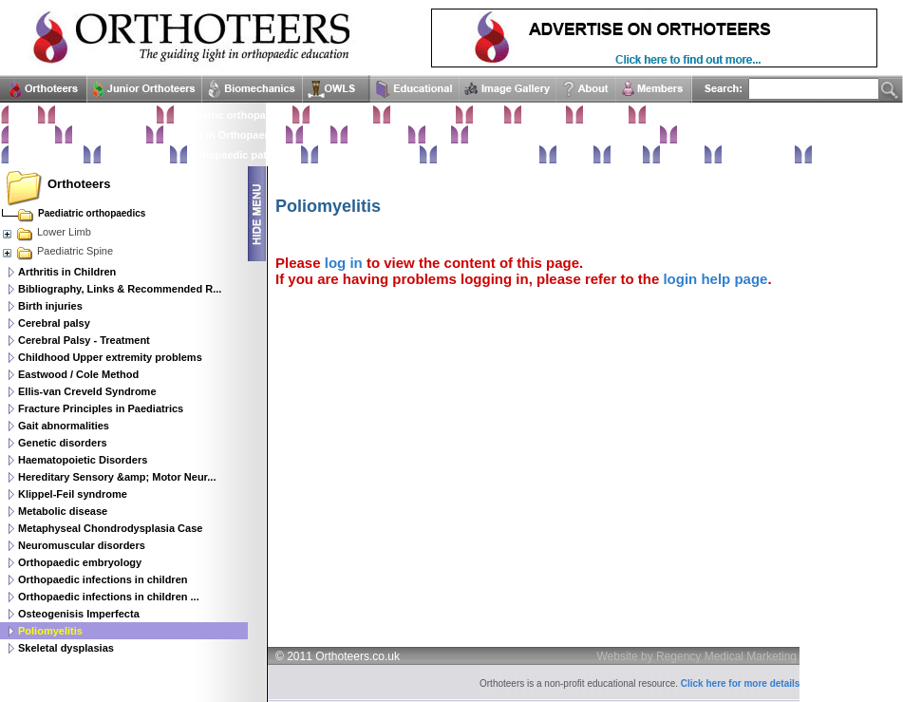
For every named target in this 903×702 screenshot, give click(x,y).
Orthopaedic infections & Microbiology (564, 135)
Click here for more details (740, 683)
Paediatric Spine (57, 250)
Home (23, 115)
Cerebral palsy (54, 323)
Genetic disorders (62, 442)
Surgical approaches (488, 155)
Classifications (109, 135)
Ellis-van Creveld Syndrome (87, 391)
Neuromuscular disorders (81, 545)
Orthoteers (78, 184)
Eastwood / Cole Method (78, 374)
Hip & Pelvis (378, 135)
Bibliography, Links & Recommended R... (119, 288)
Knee (438, 135)
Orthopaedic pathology (244, 155)
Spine (317, 135)
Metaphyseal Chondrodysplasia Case (110, 528)
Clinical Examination (106, 115)
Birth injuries (50, 306)
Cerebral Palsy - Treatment (84, 340)
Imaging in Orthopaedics (224, 135)
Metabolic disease (62, 511)
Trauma (574, 155)
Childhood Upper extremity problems (110, 357)
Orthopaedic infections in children (102, 579)
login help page (715, 279)
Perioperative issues (369, 155)
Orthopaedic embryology (79, 562)
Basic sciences (46, 155)
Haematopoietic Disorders (82, 459)
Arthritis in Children (67, 271)
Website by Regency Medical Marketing (697, 656)
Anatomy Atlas (758, 155)
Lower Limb (46, 231)
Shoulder (606, 115)
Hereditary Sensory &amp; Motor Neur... (117, 477)
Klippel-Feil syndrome (72, 494)
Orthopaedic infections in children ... (108, 596)
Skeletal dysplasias (66, 648)
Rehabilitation (135, 155)
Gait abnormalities (63, 425)
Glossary (682, 155)
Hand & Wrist (423, 115)
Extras (627, 155)
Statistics (32, 135)
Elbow (488, 115)
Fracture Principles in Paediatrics (100, 408)
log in (344, 263)
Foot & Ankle (341, 115)
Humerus (544, 115)
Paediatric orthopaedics (233, 115)
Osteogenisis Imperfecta (79, 613)
